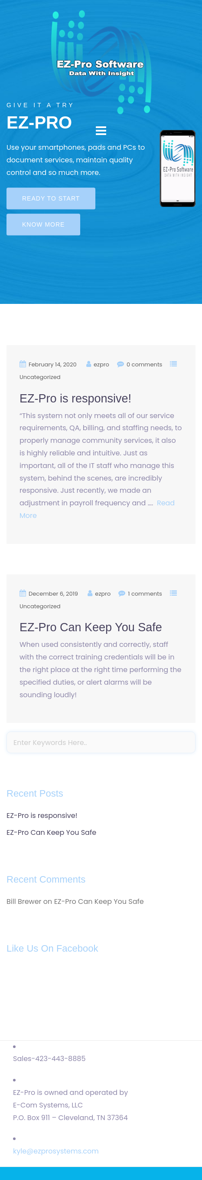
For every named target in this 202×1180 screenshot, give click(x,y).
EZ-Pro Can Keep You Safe (91, 627)
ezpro (101, 364)
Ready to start (51, 198)
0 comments (145, 364)
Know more (43, 224)
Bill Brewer (24, 901)
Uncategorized (40, 377)
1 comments (145, 594)
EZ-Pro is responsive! (75, 398)
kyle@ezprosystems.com (56, 1151)
